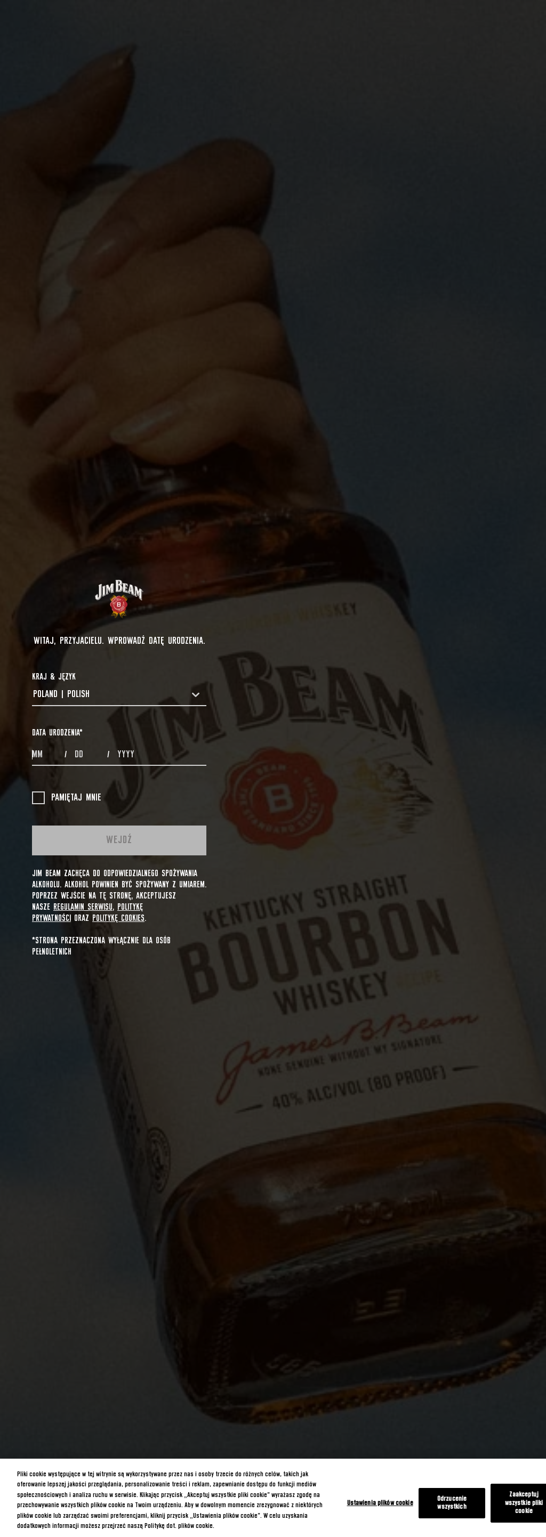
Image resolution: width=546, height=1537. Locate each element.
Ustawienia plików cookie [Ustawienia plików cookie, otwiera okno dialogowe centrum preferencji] (380, 1503)
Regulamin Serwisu (83, 907)
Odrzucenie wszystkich (452, 1503)
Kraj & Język (54, 677)
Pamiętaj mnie (66, 797)
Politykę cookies (118, 918)
